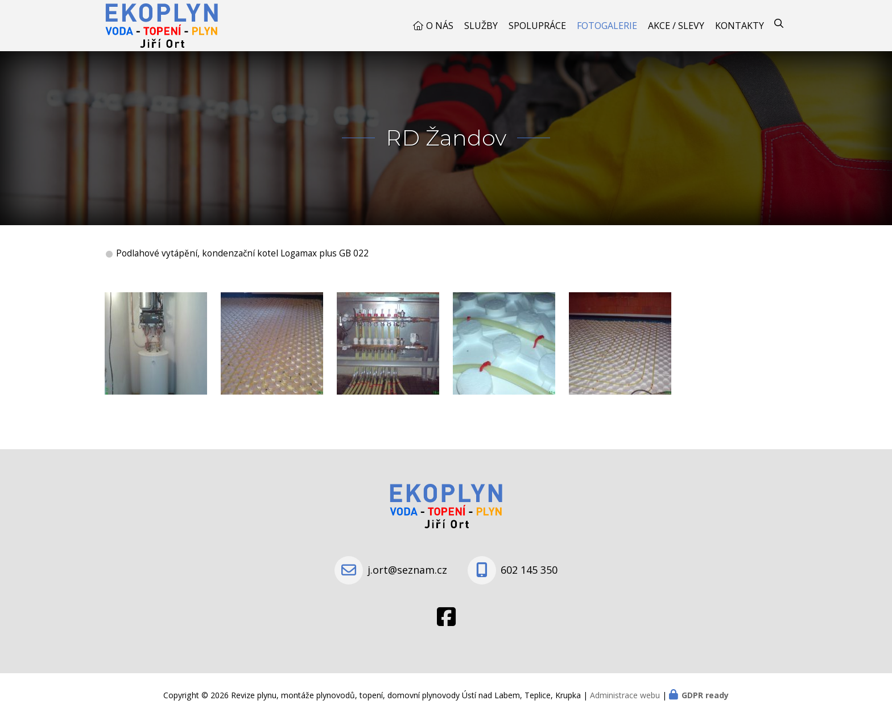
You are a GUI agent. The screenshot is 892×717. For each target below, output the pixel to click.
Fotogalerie (607, 25)
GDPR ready (705, 695)
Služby (481, 25)
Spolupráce (537, 25)
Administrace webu (625, 695)
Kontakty (739, 25)
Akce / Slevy (676, 25)
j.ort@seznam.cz (407, 570)
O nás (439, 25)
